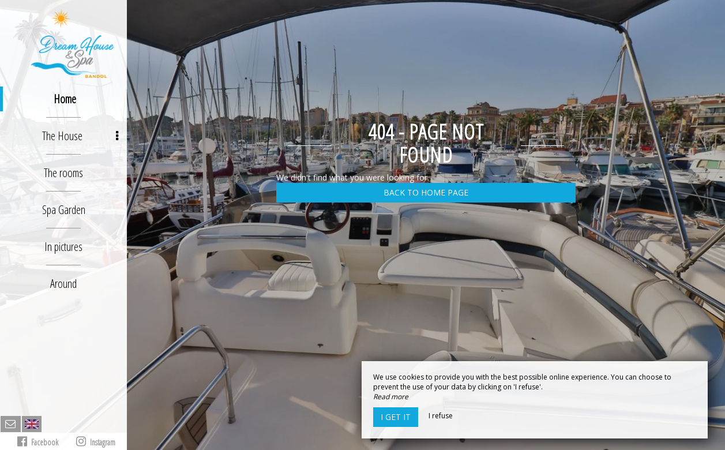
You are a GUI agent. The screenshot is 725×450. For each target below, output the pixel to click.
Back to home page (426, 192)
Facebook (37, 442)
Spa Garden (63, 209)
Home (65, 99)
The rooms (63, 173)
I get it (396, 416)
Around (63, 283)
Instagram (95, 442)
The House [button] (80, 136)
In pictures (63, 246)
